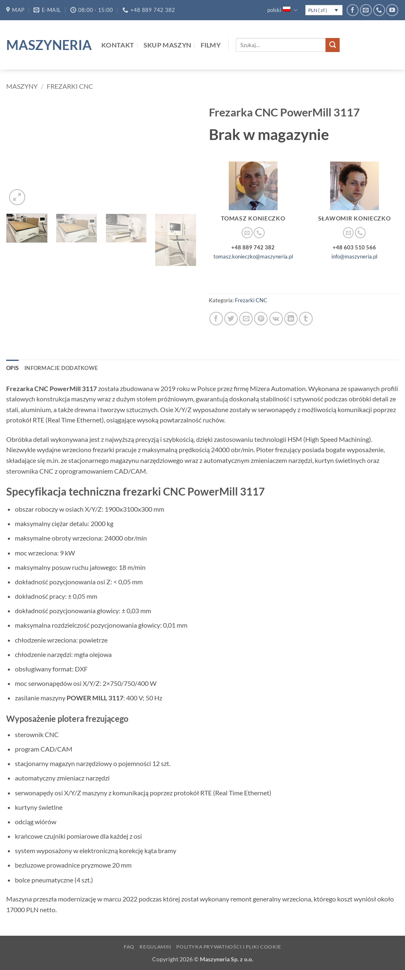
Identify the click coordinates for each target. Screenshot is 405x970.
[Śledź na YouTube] (392, 10)
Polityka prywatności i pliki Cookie (228, 947)
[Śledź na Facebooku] (353, 10)
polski (282, 10)
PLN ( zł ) (317, 10)
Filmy (211, 45)
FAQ (129, 947)
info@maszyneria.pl (354, 256)
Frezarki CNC (70, 86)
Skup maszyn (168, 45)
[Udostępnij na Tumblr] (306, 318)
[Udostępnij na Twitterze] (231, 318)
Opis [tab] (12, 368)
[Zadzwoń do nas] (379, 10)
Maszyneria (47, 45)
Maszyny (22, 86)
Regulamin (155, 947)
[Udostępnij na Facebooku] (216, 318)
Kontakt (117, 45)
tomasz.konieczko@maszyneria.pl (253, 256)
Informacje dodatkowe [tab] (61, 368)
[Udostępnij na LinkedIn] (291, 318)
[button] (17, 197)
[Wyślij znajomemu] (246, 318)
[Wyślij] (333, 45)
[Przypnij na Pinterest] (261, 318)
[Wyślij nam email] (366, 10)
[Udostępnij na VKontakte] (276, 318)
